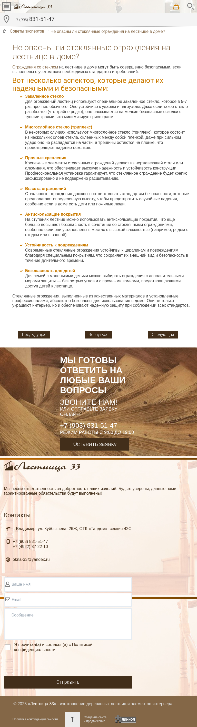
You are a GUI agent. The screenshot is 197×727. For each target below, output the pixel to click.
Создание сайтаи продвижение (95, 719)
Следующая (163, 334)
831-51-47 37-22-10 (30, 544)
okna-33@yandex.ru (31, 559)
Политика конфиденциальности (35, 719)
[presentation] (43, 665)
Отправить (68, 682)
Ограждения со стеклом (35, 67)
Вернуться (98, 334)
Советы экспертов (27, 31)
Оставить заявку (94, 444)
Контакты (17, 515)
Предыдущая (34, 334)
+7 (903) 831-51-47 (88, 425)
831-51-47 (34, 20)
